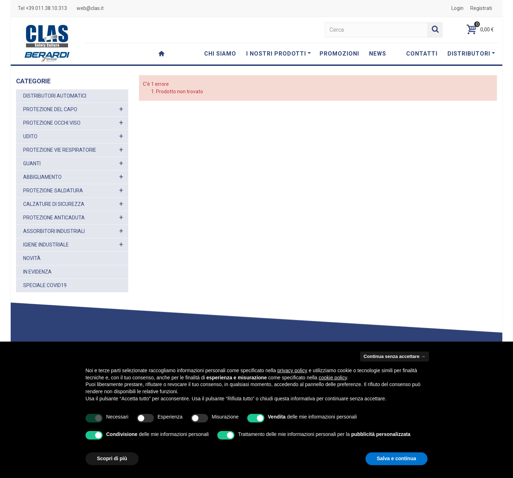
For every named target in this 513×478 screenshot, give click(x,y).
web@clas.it (90, 8)
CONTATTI (421, 53)
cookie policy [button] (333, 377)
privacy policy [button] (292, 370)
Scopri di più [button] (112, 458)
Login (457, 8)
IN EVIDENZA (37, 272)
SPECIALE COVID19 (45, 285)
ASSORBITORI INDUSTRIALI (54, 231)
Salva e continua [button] (396, 458)
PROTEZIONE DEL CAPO (50, 109)
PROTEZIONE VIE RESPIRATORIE (59, 150)
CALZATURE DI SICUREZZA (53, 204)
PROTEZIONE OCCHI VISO (52, 123)
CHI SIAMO (220, 53)
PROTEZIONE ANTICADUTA (54, 217)
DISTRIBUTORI (471, 53)
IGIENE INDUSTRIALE (46, 245)
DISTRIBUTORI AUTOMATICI (54, 96)
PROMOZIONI (339, 53)
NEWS (377, 53)
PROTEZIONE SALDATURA (53, 190)
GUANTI (32, 163)
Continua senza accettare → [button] (394, 356)
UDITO (30, 136)
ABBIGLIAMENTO (42, 177)
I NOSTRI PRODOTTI (278, 53)
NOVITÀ (32, 258)
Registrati (481, 8)
